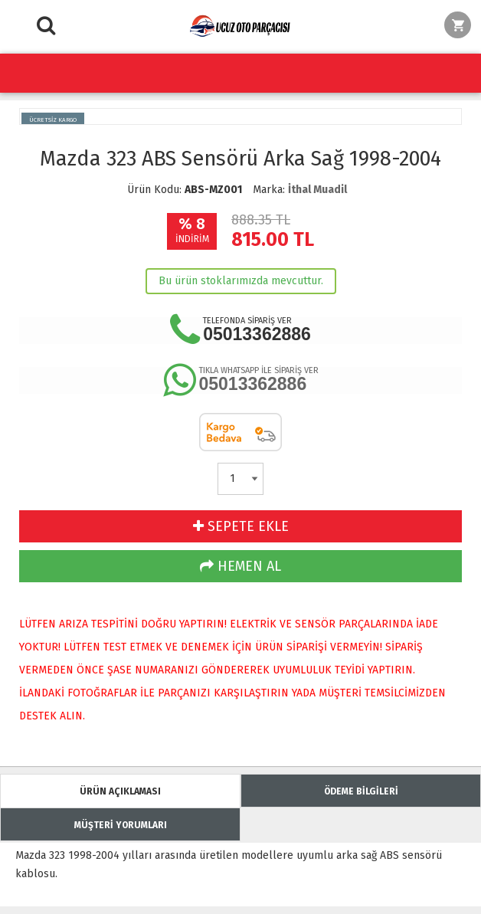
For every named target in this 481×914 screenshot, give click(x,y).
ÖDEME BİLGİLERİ (361, 791)
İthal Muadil (317, 189)
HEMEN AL (240, 566)
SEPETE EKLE (241, 526)
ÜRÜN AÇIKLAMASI (120, 791)
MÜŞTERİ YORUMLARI (120, 825)
